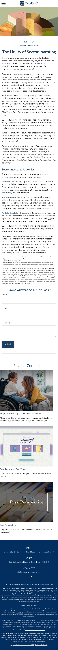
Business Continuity (41, 645)
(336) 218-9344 (15, 552)
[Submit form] (8, 344)
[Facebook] (26, 576)
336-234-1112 (35, 552)
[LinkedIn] (30, 576)
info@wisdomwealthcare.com (29, 572)
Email (4, 308)
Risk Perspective (8, 525)
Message (6, 323)
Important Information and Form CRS (22, 645)
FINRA (18, 613)
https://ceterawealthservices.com (35, 630)
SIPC (21, 613)
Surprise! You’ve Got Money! (13, 469)
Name (4, 294)
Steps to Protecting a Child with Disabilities (20, 413)
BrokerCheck (49, 584)
